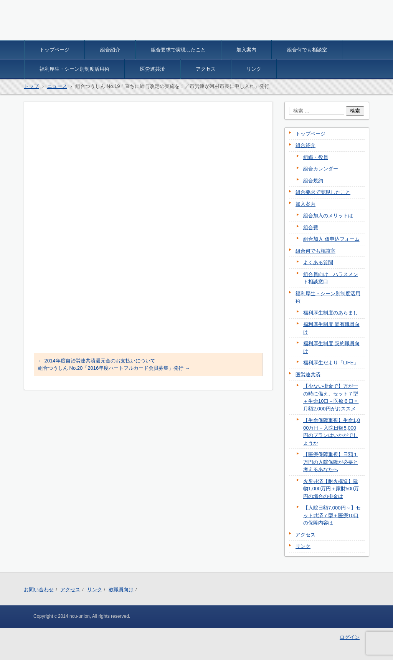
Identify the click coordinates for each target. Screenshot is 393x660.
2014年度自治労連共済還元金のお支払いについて (96, 361)
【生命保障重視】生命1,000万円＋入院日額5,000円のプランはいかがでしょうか (331, 431)
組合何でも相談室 (307, 50)
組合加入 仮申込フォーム (331, 239)
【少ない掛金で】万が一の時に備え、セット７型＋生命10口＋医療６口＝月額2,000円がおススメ (330, 397)
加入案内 (246, 50)
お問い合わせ (39, 589)
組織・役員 (315, 157)
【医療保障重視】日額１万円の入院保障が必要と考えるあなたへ (330, 462)
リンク (253, 69)
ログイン (350, 637)
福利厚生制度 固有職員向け (331, 328)
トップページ (54, 50)
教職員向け (121, 589)
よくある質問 (318, 262)
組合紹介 (110, 50)
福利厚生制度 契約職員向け (331, 347)
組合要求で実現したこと (178, 50)
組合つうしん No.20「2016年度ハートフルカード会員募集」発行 (114, 368)
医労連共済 (152, 69)
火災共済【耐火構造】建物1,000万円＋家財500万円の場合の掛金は (331, 488)
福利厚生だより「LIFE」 (330, 363)
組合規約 (313, 181)
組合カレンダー (320, 169)
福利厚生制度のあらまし (330, 313)
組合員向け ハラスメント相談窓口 (330, 278)
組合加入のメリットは (328, 215)
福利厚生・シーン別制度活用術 (74, 69)
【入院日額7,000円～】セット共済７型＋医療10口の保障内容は (332, 515)
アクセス (206, 69)
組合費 (310, 227)
